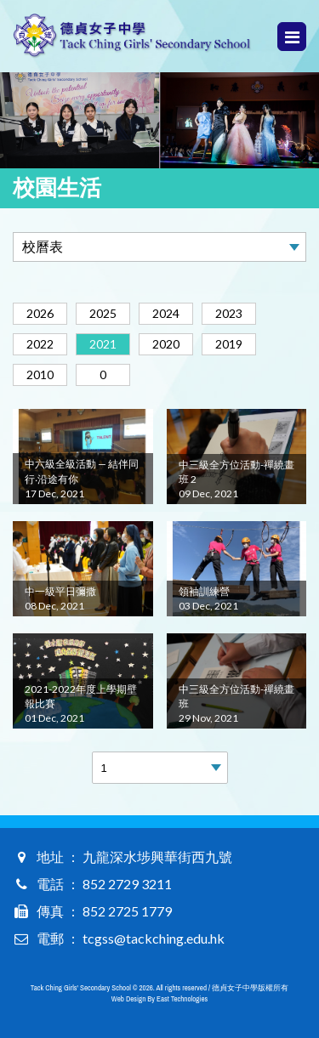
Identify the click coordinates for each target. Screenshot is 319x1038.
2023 (228, 313)
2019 (228, 344)
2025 (103, 313)
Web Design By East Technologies (159, 999)
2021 (103, 344)
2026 (40, 313)
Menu (292, 37)
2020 (165, 344)
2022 (40, 344)
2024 (165, 313)
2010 (40, 374)
